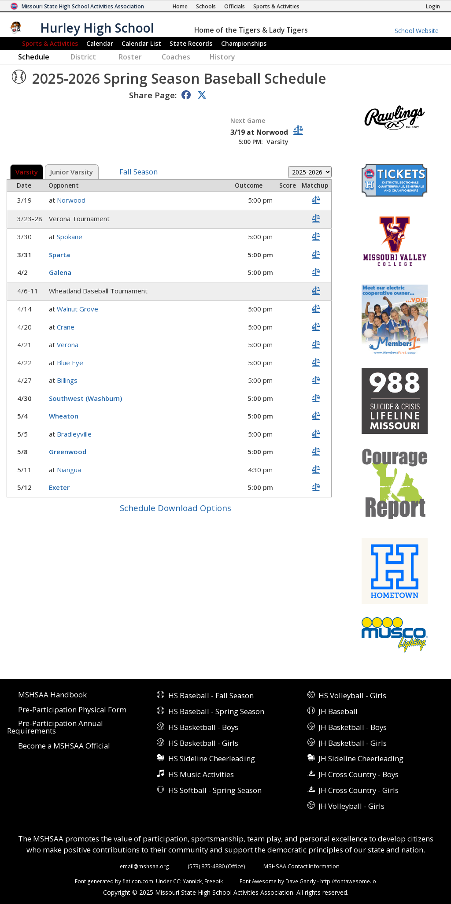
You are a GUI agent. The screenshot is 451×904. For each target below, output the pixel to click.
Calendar (99, 43)
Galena (61, 272)
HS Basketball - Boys (203, 727)
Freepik (213, 881)
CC (176, 881)
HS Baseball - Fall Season (211, 695)
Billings (68, 380)
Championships (243, 43)
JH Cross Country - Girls (358, 790)
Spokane (70, 236)
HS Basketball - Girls (203, 743)
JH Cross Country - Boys (358, 774)
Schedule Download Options (175, 507)
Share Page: (153, 94)
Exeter (60, 487)
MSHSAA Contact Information (301, 866)
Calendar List (141, 43)
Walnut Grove (78, 308)
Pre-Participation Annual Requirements (55, 727)
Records (191, 43)
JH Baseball (338, 711)
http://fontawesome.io (348, 881)
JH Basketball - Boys (352, 727)
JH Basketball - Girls (352, 743)
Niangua (70, 469)
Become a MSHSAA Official (64, 746)
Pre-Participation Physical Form (72, 710)
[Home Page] (180, 6)
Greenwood (68, 451)
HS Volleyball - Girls (352, 695)
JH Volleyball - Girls (351, 806)
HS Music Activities (201, 774)
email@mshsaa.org (144, 866)
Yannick (192, 881)
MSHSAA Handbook (52, 695)
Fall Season (138, 172)
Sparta (60, 254)
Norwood (72, 200)
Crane (66, 326)
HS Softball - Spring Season (215, 790)
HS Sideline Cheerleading (211, 758)
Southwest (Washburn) (86, 398)
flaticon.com (137, 881)
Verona (68, 344)
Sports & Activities (50, 43)
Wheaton (64, 415)
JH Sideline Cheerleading (360, 758)
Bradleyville (75, 434)
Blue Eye (71, 362)
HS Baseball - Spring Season (216, 711)
